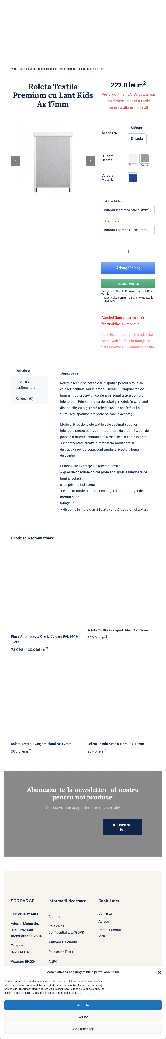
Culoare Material (108, 152)
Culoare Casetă (108, 132)
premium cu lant (127, 271)
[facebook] (12, 953)
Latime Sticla (111, 195)
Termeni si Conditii (62, 916)
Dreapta (137, 113)
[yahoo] (19, 953)
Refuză (83, 1017)
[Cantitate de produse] (128, 226)
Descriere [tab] (23, 345)
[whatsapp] (26, 953)
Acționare (109, 107)
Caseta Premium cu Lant (131, 265)
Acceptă (83, 1005)
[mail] (33, 953)
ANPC (52, 936)
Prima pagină (19, 43)
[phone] (40, 953)
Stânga (136, 102)
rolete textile (145, 271)
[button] (159, 972)
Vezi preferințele (83, 1029)
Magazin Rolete (39, 43)
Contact (54, 891)
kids (113, 271)
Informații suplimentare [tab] (25, 358)
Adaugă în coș (128, 242)
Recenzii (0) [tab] (25, 373)
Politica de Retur (60, 926)
